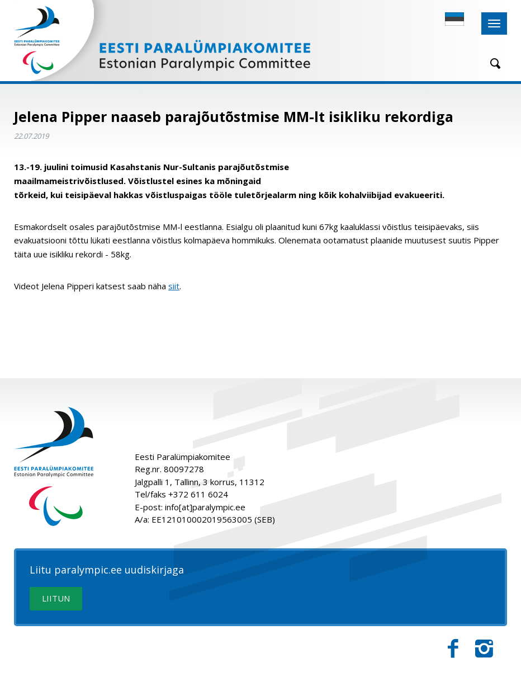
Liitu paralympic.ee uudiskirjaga (107, 570)
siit (173, 286)
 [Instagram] (484, 648)
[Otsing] (491, 63)
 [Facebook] (453, 648)
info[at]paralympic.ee (205, 507)
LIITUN (56, 598)
